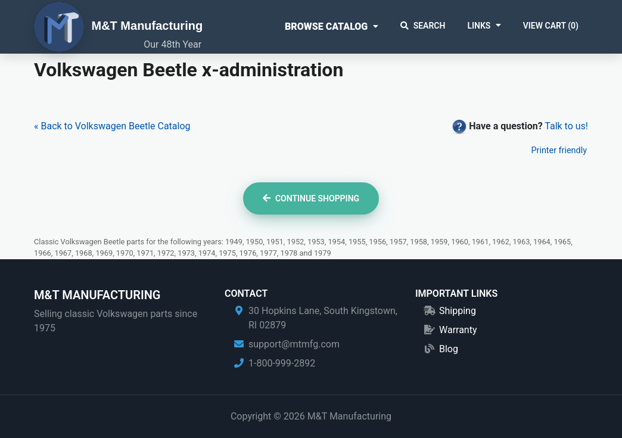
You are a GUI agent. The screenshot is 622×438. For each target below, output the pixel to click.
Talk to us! (566, 126)
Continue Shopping (311, 198)
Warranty (458, 330)
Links (478, 25)
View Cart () (551, 25)
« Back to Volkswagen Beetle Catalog (112, 126)
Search (423, 25)
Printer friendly (559, 150)
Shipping (457, 310)
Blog (448, 349)
